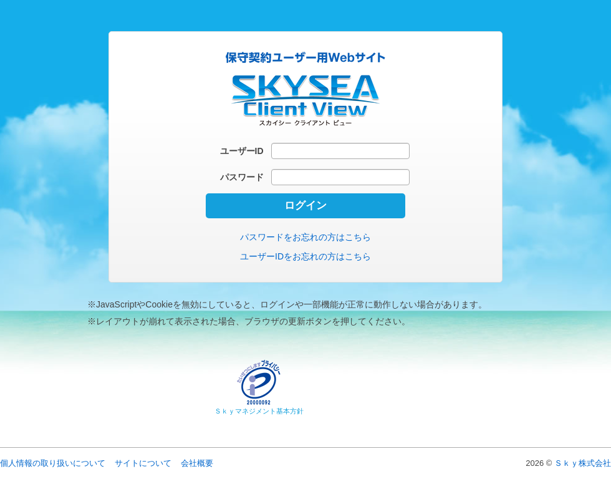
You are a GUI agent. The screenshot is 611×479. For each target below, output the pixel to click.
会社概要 (197, 463)
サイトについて (143, 463)
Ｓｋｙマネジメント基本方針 (259, 411)
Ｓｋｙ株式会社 (582, 463)
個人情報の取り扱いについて (52, 463)
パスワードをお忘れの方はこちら (305, 237)
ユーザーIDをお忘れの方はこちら (305, 256)
